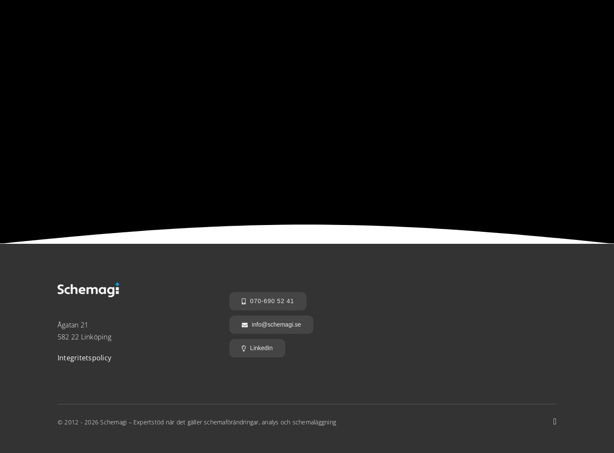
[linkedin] (554, 421)
